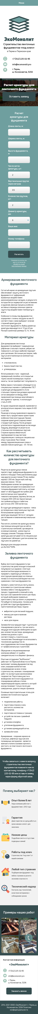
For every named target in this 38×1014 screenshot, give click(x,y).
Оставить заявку (19, 96)
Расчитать (19, 254)
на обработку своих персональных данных (19, 264)
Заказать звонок (19, 991)
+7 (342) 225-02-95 (21, 58)
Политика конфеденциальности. (20, 1008)
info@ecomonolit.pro (21, 64)
